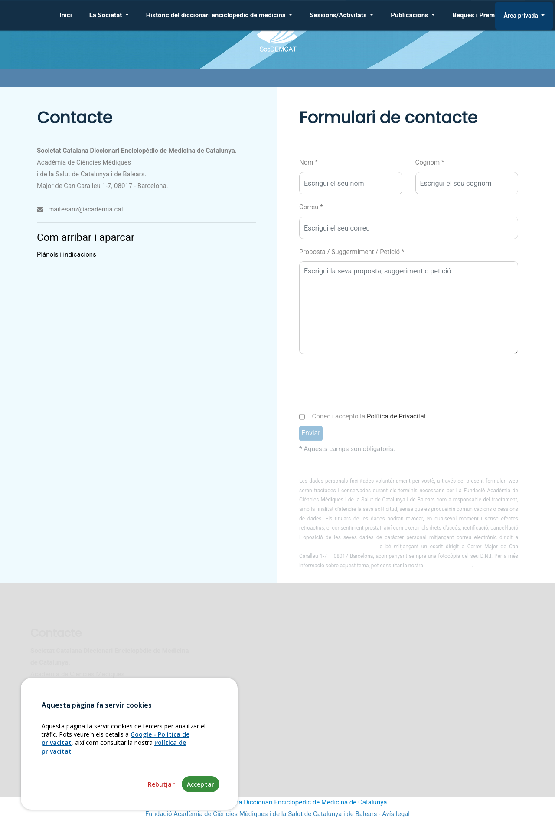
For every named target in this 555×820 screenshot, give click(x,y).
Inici (65, 15)
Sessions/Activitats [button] (339, 15)
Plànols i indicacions (66, 254)
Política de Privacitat (396, 426)
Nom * (308, 162)
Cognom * (429, 162)
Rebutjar (161, 784)
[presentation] (365, 384)
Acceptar (200, 784)
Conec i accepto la (369, 426)
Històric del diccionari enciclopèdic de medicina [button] (216, 15)
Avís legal (396, 814)
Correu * (311, 207)
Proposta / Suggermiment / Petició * (351, 252)
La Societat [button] (106, 15)
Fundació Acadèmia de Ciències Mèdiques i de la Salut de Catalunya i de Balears (261, 814)
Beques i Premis (476, 15)
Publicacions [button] (410, 15)
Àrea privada (521, 15)
